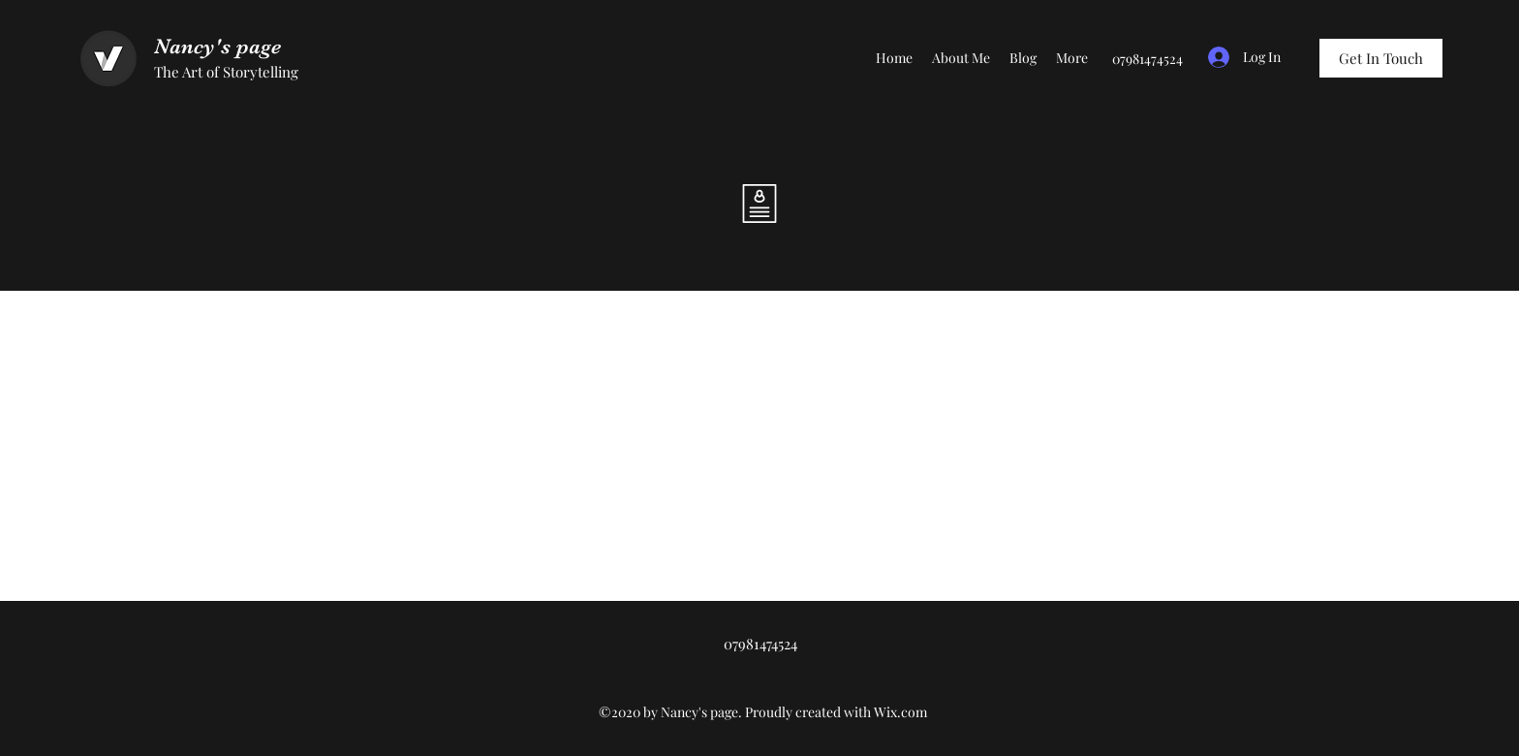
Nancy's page (217, 46)
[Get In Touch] (1380, 58)
